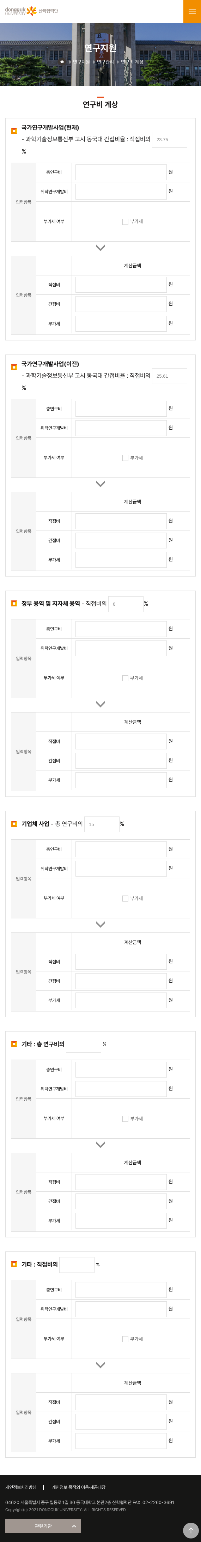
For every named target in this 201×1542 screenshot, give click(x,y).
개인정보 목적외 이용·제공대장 (78, 1487)
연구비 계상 (132, 62)
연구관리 (105, 62)
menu (192, 11)
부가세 (132, 221)
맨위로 (191, 1530)
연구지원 (81, 62)
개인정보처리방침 (20, 1487)
